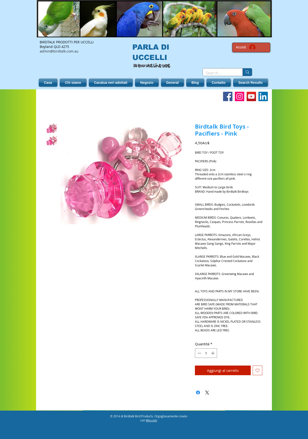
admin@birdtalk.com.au (59, 51)
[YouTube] (251, 96)
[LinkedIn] (263, 96)
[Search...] (219, 73)
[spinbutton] (206, 353)
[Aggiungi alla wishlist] (258, 370)
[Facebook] (227, 96)
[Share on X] (207, 392)
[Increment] (213, 353)
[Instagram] (239, 96)
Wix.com (151, 420)
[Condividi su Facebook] (198, 392)
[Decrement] (199, 353)
